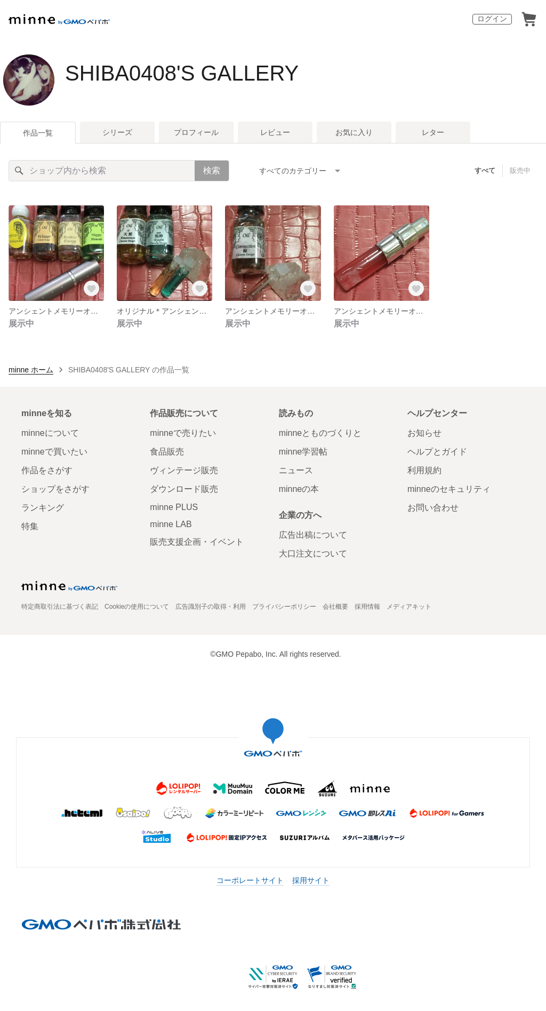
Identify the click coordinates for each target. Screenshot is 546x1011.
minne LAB (170, 524)
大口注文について (313, 553)
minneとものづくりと (320, 432)
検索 (211, 170)
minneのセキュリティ (449, 488)
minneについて (50, 432)
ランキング (42, 507)
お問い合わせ (433, 507)
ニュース (296, 470)
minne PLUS (174, 507)
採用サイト (311, 880)
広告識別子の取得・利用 (210, 606)
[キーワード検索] (102, 171)
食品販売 (167, 451)
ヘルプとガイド (437, 451)
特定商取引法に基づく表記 (59, 606)
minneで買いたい (54, 451)
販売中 (520, 170)
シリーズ (117, 132)
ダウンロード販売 (184, 488)
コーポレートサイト (250, 880)
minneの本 (299, 488)
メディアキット (409, 606)
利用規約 (424, 470)
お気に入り (354, 132)
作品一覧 (38, 133)
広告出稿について (313, 534)
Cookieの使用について (137, 606)
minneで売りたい (183, 432)
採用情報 (367, 606)
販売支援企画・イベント (197, 541)
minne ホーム (31, 369)
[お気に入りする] (91, 288)
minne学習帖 (303, 451)
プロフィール (196, 132)
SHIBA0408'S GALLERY (182, 73)
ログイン (492, 18)
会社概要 (335, 606)
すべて (485, 170)
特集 (29, 526)
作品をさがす (47, 470)
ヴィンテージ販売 (184, 470)
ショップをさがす (55, 488)
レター (433, 132)
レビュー (275, 132)
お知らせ (424, 432)
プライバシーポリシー (284, 606)
